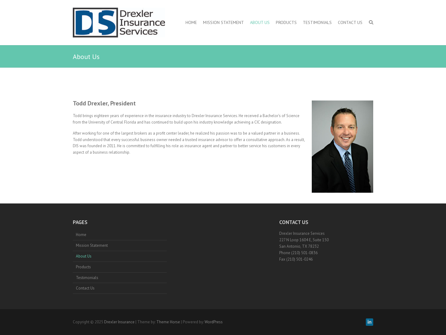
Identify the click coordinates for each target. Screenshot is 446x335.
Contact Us (350, 22)
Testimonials (317, 22)
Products (286, 22)
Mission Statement (223, 22)
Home (191, 22)
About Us (260, 22)
